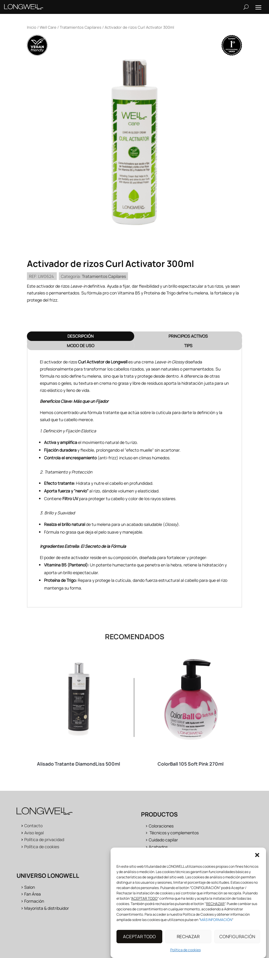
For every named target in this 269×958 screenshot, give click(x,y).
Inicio (31, 27)
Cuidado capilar (163, 840)
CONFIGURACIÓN (237, 941)
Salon (29, 887)
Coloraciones (161, 826)
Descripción (80, 336)
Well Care (48, 27)
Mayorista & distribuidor (46, 908)
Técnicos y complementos (174, 832)
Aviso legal (34, 832)
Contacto (33, 825)
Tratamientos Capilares (80, 27)
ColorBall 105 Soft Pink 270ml (190, 764)
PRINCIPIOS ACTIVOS (188, 336)
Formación (34, 901)
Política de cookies (185, 954)
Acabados (158, 847)
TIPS (188, 345)
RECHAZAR (188, 941)
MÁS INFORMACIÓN (216, 924)
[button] (257, 860)
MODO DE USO (80, 345)
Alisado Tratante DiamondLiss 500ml (78, 764)
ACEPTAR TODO (139, 941)
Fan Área (32, 894)
